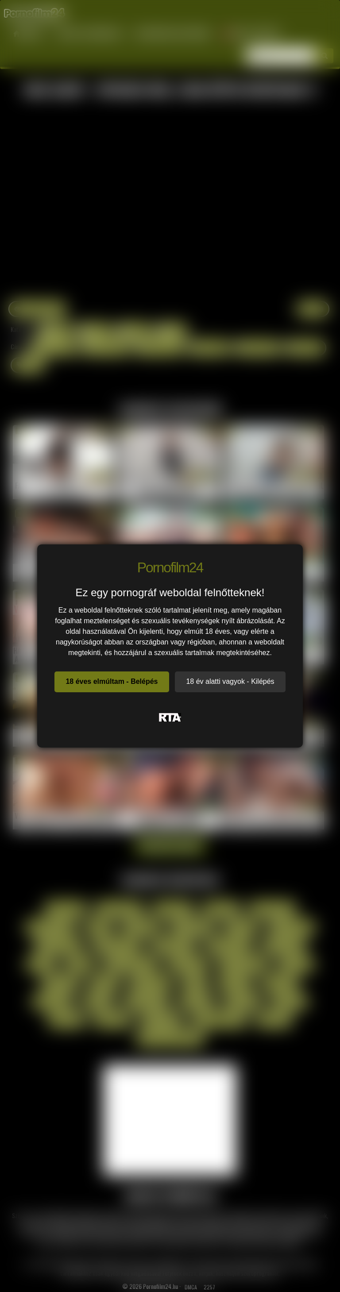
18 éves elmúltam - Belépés (112, 681)
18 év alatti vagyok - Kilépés (230, 681)
